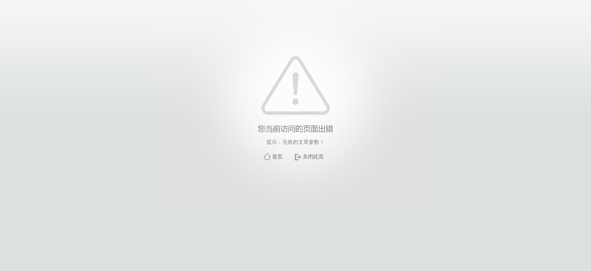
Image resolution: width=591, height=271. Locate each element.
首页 (277, 157)
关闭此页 (313, 157)
